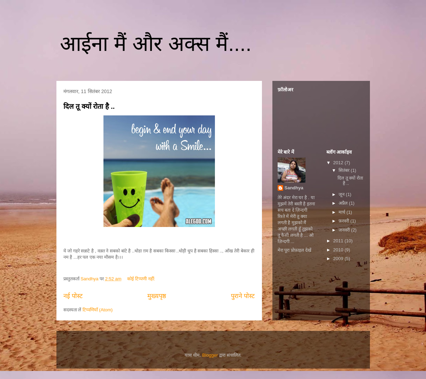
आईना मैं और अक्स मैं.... (155, 43)
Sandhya (294, 187)
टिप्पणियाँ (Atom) (98, 309)
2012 (339, 162)
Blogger (210, 355)
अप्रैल (344, 203)
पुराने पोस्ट (243, 296)
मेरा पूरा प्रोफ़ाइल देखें (295, 250)
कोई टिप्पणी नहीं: (141, 278)
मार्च (343, 212)
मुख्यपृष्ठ (156, 296)
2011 (339, 240)
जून (342, 194)
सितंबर (345, 170)
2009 (339, 258)
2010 (339, 249)
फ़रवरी (344, 220)
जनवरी (345, 230)
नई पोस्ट (73, 296)
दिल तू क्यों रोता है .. (89, 106)
